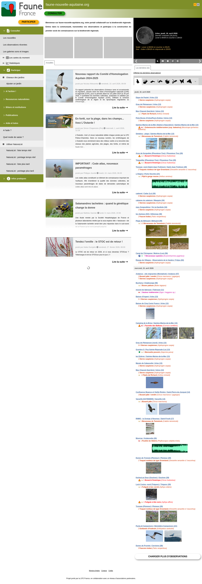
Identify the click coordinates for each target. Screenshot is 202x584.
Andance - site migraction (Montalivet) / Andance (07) (157, 274)
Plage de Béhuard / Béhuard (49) (149, 221)
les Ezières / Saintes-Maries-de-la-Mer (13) (153, 356)
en (198, 4)
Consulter (55, 13)
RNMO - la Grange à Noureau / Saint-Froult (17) (155, 419)
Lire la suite (120, 108)
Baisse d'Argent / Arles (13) (147, 297)
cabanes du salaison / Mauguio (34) (150, 200)
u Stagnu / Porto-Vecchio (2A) (148, 174)
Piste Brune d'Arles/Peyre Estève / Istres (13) (154, 118)
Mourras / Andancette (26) (146, 438)
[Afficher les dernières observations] (147, 73)
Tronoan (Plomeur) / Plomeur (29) (149, 506)
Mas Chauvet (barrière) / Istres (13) (150, 111)
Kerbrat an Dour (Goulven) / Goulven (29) (152, 478)
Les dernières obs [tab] (142, 68)
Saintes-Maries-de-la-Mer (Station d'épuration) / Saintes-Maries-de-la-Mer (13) (167, 125)
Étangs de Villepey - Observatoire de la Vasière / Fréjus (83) (160, 260)
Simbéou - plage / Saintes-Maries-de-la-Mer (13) (155, 134)
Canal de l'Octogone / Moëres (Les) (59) (152, 253)
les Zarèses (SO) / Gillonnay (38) (149, 214)
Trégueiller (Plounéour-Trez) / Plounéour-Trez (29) (156, 160)
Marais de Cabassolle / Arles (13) (149, 363)
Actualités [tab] (49, 63)
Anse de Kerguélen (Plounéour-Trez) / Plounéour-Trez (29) (159, 153)
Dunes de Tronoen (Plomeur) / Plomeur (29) (153, 458)
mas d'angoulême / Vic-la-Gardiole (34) (151, 207)
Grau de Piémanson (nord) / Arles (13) (151, 343)
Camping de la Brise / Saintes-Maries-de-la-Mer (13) (156, 323)
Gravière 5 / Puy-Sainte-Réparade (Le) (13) (153, 350)
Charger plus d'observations (167, 556)
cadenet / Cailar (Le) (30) (146, 194)
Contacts (104, 570)
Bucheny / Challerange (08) (147, 283)
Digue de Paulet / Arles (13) (147, 98)
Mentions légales (94, 570)
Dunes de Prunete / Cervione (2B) (149, 546)
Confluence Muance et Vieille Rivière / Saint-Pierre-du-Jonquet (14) (163, 392)
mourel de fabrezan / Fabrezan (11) (150, 290)
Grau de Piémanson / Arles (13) (148, 104)
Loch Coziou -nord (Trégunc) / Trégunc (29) (153, 484)
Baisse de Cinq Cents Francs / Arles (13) (152, 303)
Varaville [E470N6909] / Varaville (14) (150, 399)
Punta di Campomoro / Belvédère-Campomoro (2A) (156, 526)
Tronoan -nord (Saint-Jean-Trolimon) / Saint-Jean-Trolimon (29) (161, 167)
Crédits (110, 570)
